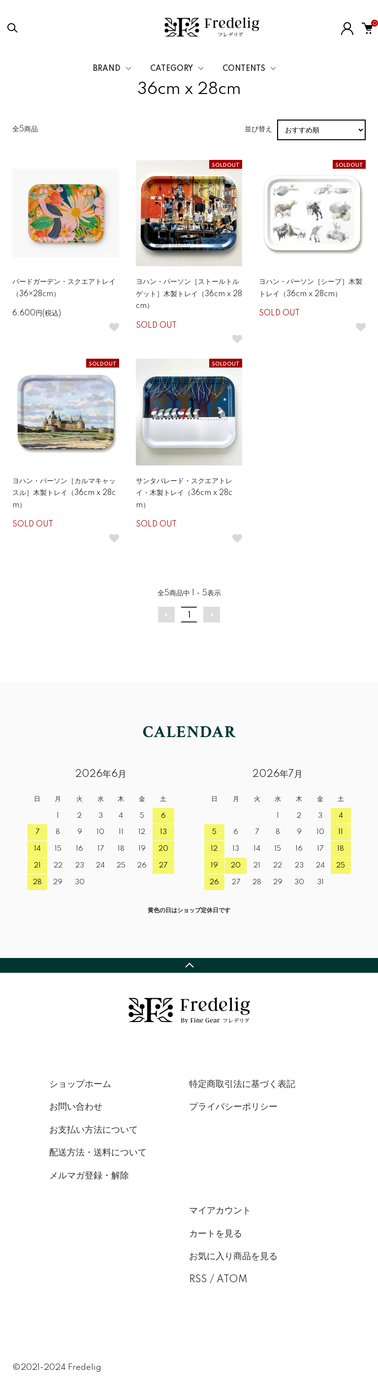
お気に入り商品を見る (233, 1257)
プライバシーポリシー (233, 1107)
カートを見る (215, 1234)
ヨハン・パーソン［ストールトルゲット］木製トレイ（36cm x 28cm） (189, 294)
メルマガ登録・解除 (89, 1176)
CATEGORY (171, 69)
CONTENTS (243, 69)
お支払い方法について (93, 1130)
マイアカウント (220, 1211)
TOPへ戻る (189, 965)
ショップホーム (80, 1084)
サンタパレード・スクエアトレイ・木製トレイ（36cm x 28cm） (184, 493)
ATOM (232, 1280)
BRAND (107, 69)
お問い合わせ (75, 1107)
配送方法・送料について (98, 1153)
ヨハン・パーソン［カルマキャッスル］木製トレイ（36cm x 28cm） (64, 493)
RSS (198, 1280)
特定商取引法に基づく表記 (242, 1084)
